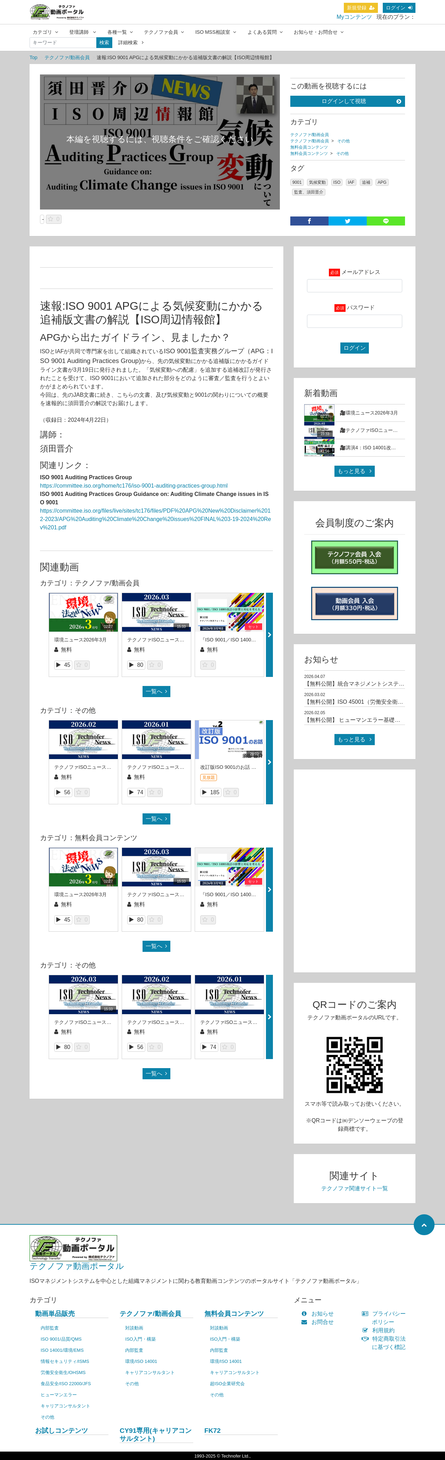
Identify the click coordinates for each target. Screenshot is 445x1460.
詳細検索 (131, 42)
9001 (297, 182)
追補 (366, 182)
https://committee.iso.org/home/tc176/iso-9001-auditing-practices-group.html (134, 486)
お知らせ (319, 1314)
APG (382, 182)
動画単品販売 (55, 1313)
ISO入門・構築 (140, 1339)
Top (34, 57)
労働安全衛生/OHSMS (63, 1372)
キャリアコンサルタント (65, 1405)
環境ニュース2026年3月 (80, 639)
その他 (343, 141)
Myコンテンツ (354, 17)
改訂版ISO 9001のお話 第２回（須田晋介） (247, 767)
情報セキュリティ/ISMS (65, 1361)
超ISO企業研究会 (227, 1383)
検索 (104, 42)
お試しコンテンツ (61, 1430)
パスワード (361, 307)
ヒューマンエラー (59, 1394)
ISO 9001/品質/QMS (61, 1339)
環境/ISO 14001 (141, 1361)
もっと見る (355, 471)
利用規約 (380, 1330)
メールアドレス (360, 272)
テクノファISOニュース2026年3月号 (167, 639)
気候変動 (317, 182)
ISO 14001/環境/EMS (62, 1350)
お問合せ (319, 1322)
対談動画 (134, 1328)
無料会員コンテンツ (309, 147)
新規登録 (361, 7)
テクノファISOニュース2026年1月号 (167, 767)
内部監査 (50, 1328)
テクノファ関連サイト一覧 (354, 1188)
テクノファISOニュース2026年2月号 (94, 767)
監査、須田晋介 (308, 192)
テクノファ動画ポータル (77, 1266)
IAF (351, 182)
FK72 (212, 1430)
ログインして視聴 (361, 101)
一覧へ (156, 691)
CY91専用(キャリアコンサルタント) (155, 1434)
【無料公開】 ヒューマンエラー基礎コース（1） (365, 720)
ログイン (399, 7)
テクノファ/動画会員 (67, 57)
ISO (337, 182)
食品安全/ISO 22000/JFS (66, 1383)
